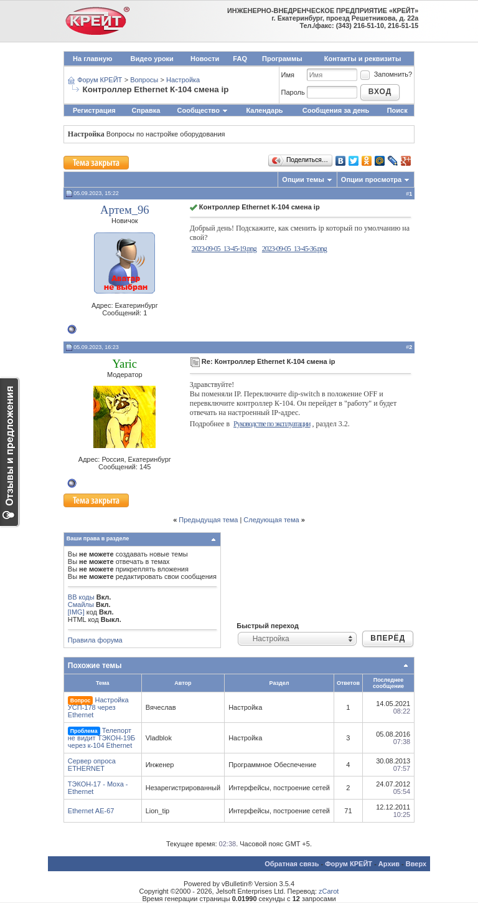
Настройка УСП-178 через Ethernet (98, 707)
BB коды (81, 597)
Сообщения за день (335, 110)
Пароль (293, 92)
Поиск (397, 110)
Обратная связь (292, 863)
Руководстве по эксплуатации (271, 423)
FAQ (240, 58)
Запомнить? (386, 74)
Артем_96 (124, 209)
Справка (146, 110)
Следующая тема (271, 519)
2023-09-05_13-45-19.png (224, 248)
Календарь (264, 110)
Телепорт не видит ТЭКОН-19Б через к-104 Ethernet (101, 738)
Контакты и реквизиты (362, 58)
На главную (92, 58)
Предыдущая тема (208, 519)
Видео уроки (152, 58)
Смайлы (81, 604)
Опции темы (303, 179)
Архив (389, 863)
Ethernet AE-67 (91, 811)
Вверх (416, 863)
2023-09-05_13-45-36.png (294, 248)
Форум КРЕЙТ (99, 80)
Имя (287, 75)
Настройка (183, 80)
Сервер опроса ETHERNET (92, 764)
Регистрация (94, 110)
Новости (204, 58)
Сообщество (202, 110)
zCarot (329, 891)
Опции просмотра (371, 179)
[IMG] (76, 612)
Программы (282, 58)
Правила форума (95, 640)
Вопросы (144, 80)
